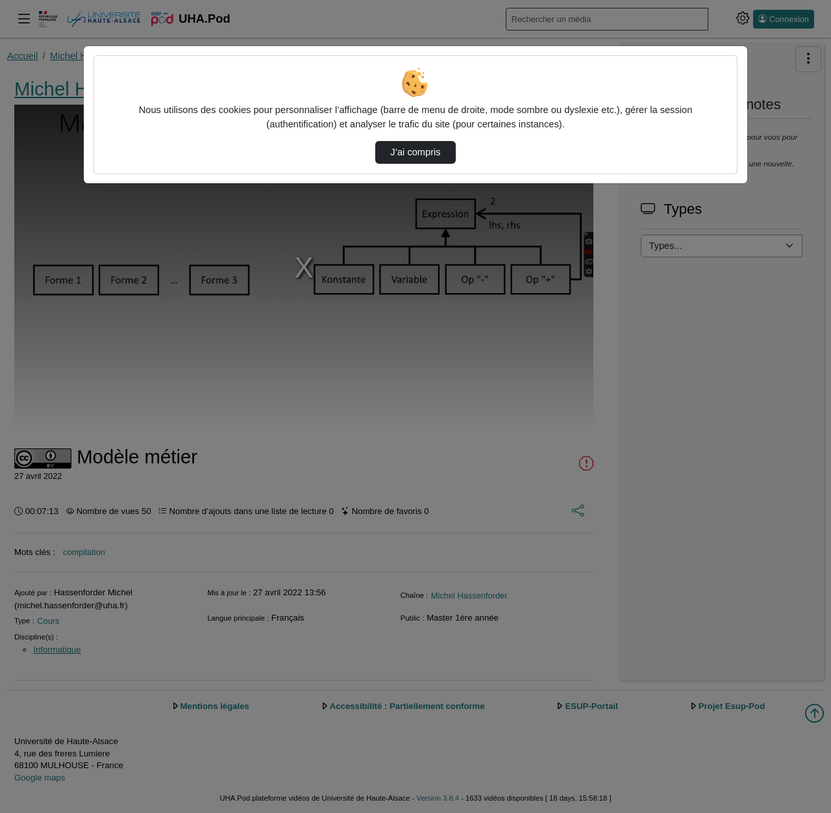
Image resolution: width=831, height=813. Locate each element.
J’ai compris (415, 152)
